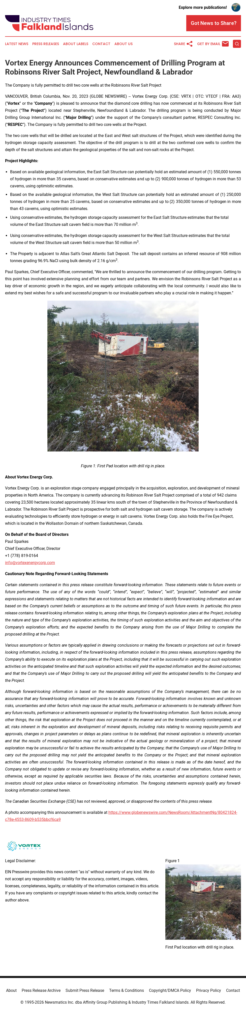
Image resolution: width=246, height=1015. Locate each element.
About (11, 990)
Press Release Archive (41, 990)
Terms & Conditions (126, 990)
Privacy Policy (208, 990)
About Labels (75, 44)
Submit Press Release (85, 990)
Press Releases (45, 44)
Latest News (16, 44)
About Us (123, 44)
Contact (101, 44)
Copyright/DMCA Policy (170, 990)
